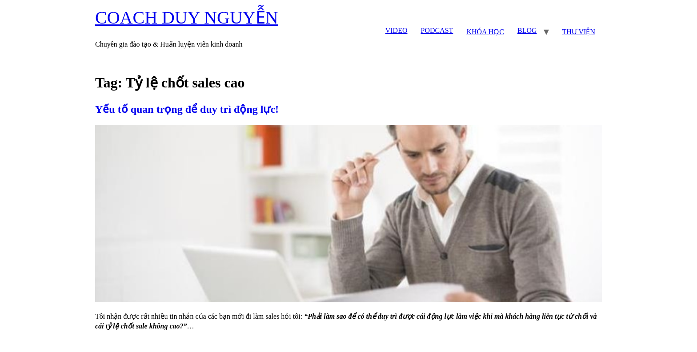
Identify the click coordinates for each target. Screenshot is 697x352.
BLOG (527, 30)
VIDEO (396, 30)
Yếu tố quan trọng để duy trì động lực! (187, 109)
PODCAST (437, 30)
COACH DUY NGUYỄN (186, 18)
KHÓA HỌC (485, 32)
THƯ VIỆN (578, 32)
